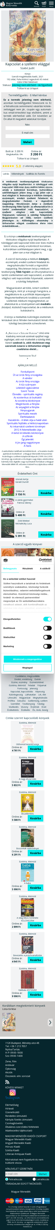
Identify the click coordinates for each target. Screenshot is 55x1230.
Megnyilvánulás (40, 697)
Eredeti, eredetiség (23, 679)
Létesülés (12, 697)
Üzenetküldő (12, 1112)
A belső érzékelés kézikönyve (27, 433)
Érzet (44, 707)
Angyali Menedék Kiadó (18, 1143)
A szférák (27, 436)
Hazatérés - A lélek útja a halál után (27, 420)
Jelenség (34, 688)
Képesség (40, 691)
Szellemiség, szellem (38, 700)
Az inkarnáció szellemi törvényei (27, 426)
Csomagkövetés (14, 1123)
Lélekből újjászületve (27, 387)
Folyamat (41, 685)
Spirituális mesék (27, 413)
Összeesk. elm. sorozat (17, 1076)
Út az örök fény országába (27, 375)
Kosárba (46, 493)
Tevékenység (28, 703)
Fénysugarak (27, 410)
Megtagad (27, 667)
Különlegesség (16, 694)
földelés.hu (27, 1226)
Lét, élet (42, 694)
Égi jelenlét (28, 439)
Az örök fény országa (27, 381)
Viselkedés (14, 707)
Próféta (11, 700)
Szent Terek (27, 391)
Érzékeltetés (13, 710)
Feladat (31, 685)
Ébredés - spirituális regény (27, 394)
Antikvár (10, 1065)
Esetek (37, 679)
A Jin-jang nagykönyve (27, 442)
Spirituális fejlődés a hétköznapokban (27, 423)
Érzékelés (25, 710)
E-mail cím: (27, 132)
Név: (27, 124)
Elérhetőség (12, 1105)
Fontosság (22, 688)
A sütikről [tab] (45, 568)
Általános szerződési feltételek (22, 1127)
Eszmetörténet (37, 682)
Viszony (24, 707)
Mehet (27, 142)
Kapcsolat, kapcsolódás (22, 691)
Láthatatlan (30, 694)
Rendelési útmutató (16, 1116)
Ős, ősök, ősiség (40, 710)
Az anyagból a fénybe (27, 407)
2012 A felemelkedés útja (27, 429)
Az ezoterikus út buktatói (28, 397)
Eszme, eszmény (19, 682)
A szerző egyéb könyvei (27, 544)
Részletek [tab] (28, 568)
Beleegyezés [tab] (10, 568)
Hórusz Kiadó (12, 1146)
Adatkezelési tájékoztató (18, 1130)
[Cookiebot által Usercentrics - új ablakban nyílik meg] (39, 560)
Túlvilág (40, 703)
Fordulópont (27, 371)
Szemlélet (15, 703)
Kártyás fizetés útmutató (18, 1119)
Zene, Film (10, 1061)
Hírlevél (9, 1108)
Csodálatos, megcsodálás (27, 676)
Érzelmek (35, 707)
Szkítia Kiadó (12, 1150)
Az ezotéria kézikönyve (27, 400)
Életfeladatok (27, 416)
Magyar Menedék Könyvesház (11, 6)
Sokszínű (21, 700)
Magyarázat (25, 697)
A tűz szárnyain (27, 384)
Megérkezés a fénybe (27, 404)
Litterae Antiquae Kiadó (18, 1154)
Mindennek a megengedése (27, 659)
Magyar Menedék (21, 1191)
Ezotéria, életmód (17, 685)
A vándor (27, 378)
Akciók (8, 1072)
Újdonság (10, 1068)
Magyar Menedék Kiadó (18, 1139)
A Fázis (27, 445)
